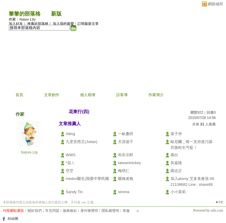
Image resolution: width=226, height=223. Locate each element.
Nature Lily (29, 152)
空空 (69, 170)
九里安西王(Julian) (81, 141)
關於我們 (35, 211)
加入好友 (16, 24)
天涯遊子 (125, 141)
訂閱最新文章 (88, 24)
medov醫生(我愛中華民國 (87, 178)
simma (123, 192)
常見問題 (52, 211)
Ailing (70, 134)
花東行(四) (79, 111)
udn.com (217, 210)
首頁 (19, 95)
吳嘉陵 (176, 163)
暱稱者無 (125, 178)
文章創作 (51, 95)
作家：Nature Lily (22, 19)
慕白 (174, 155)
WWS (70, 155)
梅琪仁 (123, 170)
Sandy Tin (74, 192)
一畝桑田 (125, 134)
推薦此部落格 (37, 24)
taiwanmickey (129, 163)
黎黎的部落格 (25, 14)
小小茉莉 (178, 192)
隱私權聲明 (110, 211)
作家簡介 (156, 95)
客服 (126, 211)
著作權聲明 (89, 211)
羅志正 (176, 170)
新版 (56, 14)
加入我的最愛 (63, 24)
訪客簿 (122, 95)
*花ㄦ (70, 163)
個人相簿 (87, 95)
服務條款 (70, 211)
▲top (219, 202)
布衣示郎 (125, 155)
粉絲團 (13, 219)
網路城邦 (215, 4)
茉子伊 (176, 134)
